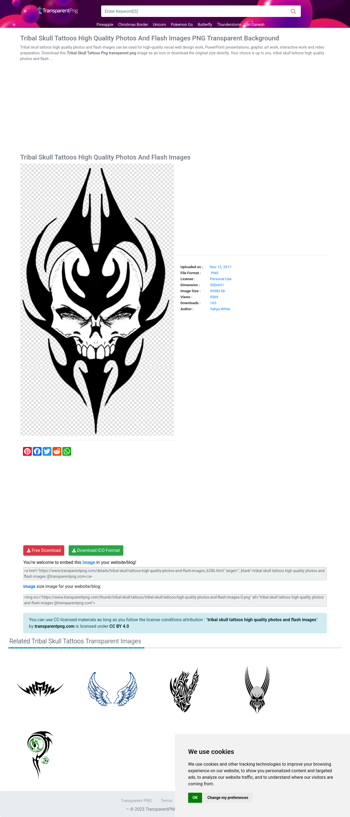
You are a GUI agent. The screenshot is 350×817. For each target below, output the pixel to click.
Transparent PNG (136, 800)
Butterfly (205, 24)
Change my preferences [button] (228, 797)
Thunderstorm (229, 24)
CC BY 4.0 (119, 626)
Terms (166, 800)
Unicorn (159, 24)
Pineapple (105, 24)
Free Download (44, 550)
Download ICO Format (96, 550)
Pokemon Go (182, 24)
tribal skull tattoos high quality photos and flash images (262, 619)
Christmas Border (133, 24)
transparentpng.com (54, 626)
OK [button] (195, 797)
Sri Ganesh (255, 24)
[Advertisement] (175, 108)
